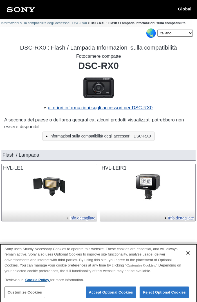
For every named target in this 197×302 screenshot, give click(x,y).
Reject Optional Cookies (164, 294)
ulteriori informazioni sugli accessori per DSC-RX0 (100, 107)
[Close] (188, 255)
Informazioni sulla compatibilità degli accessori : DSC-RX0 (44, 23)
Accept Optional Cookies (111, 294)
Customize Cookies (25, 294)
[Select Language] (175, 33)
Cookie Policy (37, 282)
